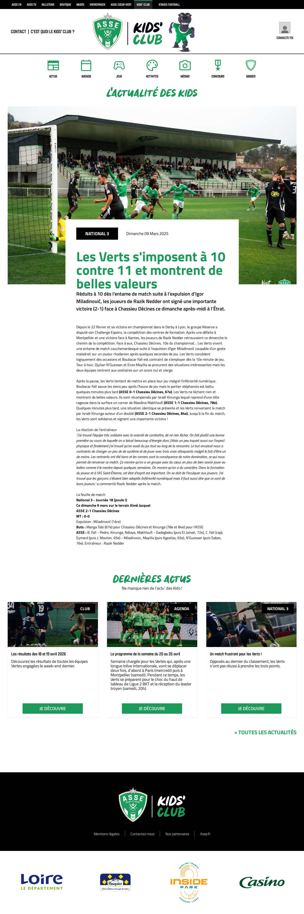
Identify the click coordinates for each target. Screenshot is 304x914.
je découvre (52, 708)
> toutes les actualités (265, 732)
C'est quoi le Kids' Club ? (52, 31)
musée (80, 4)
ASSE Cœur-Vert (121, 4)
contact (18, 31)
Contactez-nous (142, 834)
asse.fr (16, 4)
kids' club (143, 4)
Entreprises (97, 4)
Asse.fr (205, 834)
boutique (65, 4)
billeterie (48, 4)
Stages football (169, 4)
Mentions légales (106, 834)
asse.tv (31, 4)
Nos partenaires (177, 834)
